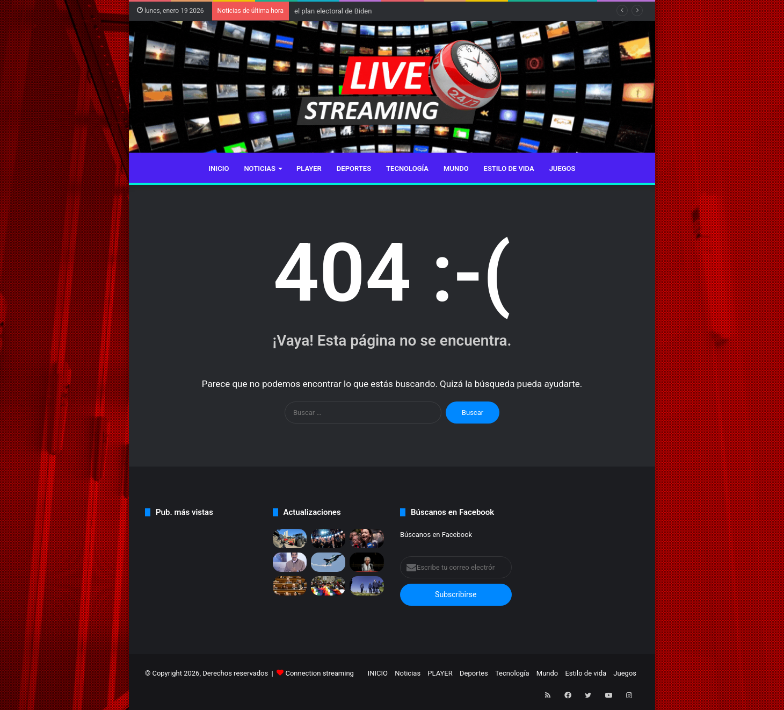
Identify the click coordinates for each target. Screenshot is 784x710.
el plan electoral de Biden (333, 11)
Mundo (456, 168)
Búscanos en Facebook (436, 534)
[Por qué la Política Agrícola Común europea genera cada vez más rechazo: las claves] (290, 538)
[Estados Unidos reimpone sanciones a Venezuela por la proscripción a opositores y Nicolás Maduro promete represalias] (290, 562)
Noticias (259, 168)
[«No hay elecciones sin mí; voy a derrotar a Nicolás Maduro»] (367, 538)
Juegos (562, 168)
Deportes (354, 168)
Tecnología (407, 168)
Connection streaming (319, 673)
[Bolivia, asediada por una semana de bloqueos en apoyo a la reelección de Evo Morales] (328, 586)
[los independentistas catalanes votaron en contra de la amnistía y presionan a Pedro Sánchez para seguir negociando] (290, 586)
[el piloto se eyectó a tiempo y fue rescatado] (328, 562)
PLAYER (309, 168)
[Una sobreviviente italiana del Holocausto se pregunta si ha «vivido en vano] (367, 562)
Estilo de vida (509, 168)
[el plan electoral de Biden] (328, 538)
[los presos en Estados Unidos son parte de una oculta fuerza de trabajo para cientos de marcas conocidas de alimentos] (367, 586)
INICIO (219, 168)
